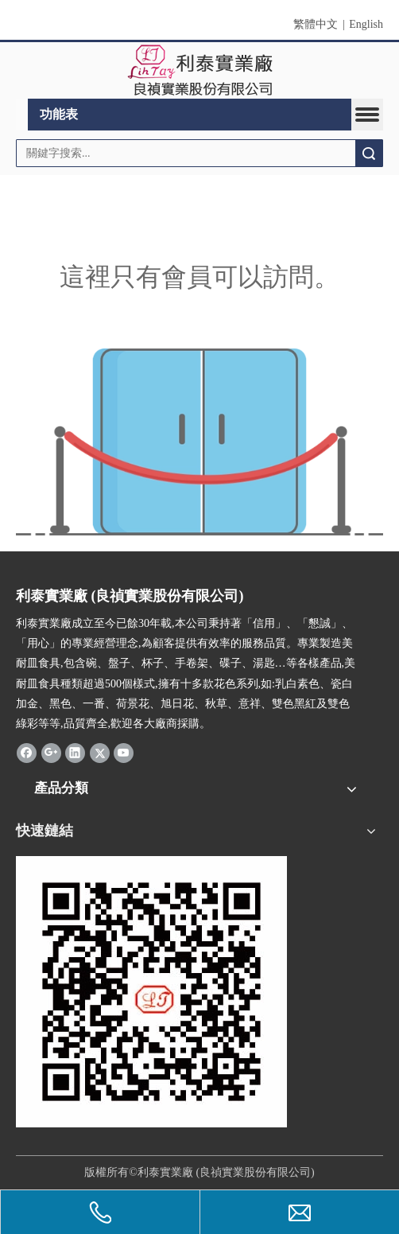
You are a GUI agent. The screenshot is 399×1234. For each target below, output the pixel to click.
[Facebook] (27, 752)
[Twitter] (100, 752)
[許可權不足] (199, 441)
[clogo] (199, 71)
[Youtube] (124, 752)
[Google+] (51, 752)
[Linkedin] (75, 752)
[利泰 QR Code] (151, 991)
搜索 (368, 153)
